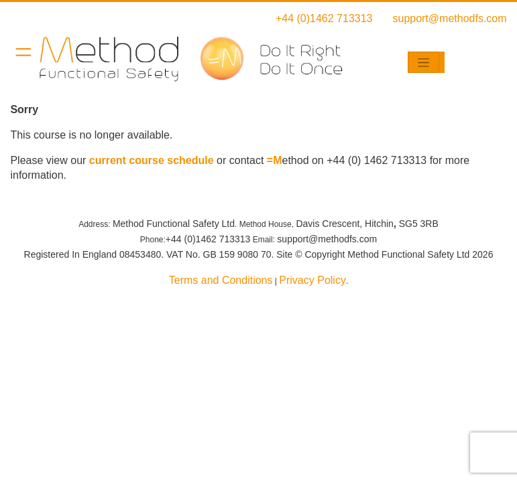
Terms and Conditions (221, 280)
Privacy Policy (312, 280)
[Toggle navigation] (423, 62)
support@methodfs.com (450, 18)
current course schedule (151, 160)
